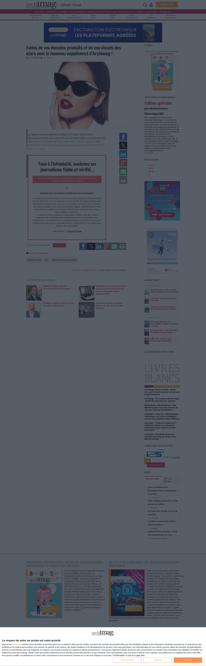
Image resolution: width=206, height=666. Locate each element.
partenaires (17, 644)
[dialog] (103, 646)
